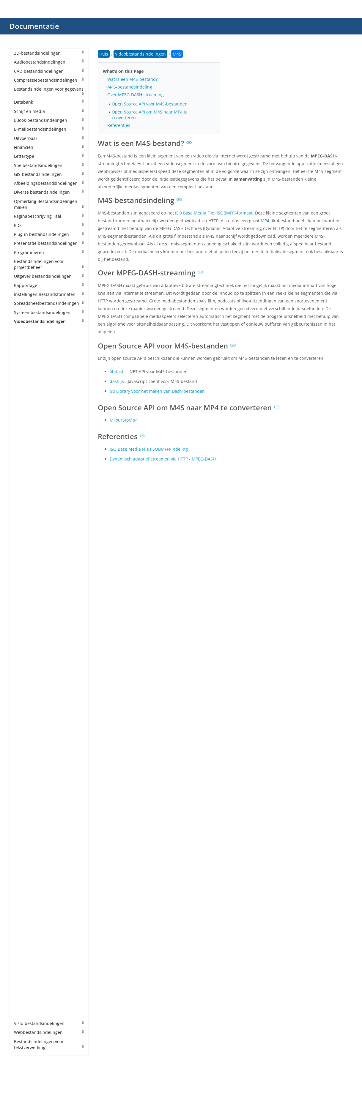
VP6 (23, 951)
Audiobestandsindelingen (49, 62)
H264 (25, 519)
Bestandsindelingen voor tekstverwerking (49, 1044)
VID (23, 933)
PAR (24, 771)
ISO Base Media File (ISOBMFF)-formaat (214, 213)
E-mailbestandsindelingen (49, 129)
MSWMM (29, 717)
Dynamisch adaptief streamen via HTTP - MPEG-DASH (163, 459)
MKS (24, 636)
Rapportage (49, 285)
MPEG (26, 690)
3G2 (24, 339)
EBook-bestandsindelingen (49, 120)
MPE (24, 681)
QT (23, 825)
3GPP (25, 357)
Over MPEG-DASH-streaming (135, 94)
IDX (23, 537)
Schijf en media (49, 111)
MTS (24, 726)
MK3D (26, 627)
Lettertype (49, 156)
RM (23, 834)
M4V (24, 609)
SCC (24, 870)
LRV (23, 573)
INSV (24, 555)
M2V (24, 591)
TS (22, 915)
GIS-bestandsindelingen (49, 174)
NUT (24, 753)
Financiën (49, 147)
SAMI (25, 861)
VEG (24, 924)
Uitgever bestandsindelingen (49, 276)
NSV (24, 744)
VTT (23, 978)
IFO (23, 546)
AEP (23, 366)
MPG (24, 699)
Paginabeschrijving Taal (49, 216)
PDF (49, 225)
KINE (24, 564)
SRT (23, 888)
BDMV (26, 420)
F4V (23, 492)
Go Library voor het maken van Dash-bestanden (157, 391)
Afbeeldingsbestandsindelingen (49, 183)
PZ (22, 816)
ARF (23, 384)
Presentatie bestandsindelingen (49, 243)
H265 (25, 528)
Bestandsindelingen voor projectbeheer (49, 264)
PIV (23, 789)
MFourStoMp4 (124, 420)
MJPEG (26, 618)
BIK (23, 429)
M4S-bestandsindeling (129, 87)
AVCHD (27, 402)
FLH (23, 501)
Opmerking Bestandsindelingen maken (49, 204)
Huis (103, 54)
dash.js (117, 381)
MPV (24, 708)
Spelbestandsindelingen (49, 165)
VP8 (23, 960)
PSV (23, 807)
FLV (23, 510)
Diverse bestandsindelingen (49, 192)
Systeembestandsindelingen (49, 312)
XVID (24, 1014)
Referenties (118, 125)
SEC (23, 879)
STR (23, 897)
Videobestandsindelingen (49, 321)
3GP (24, 348)
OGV (24, 762)
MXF (24, 735)
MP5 (24, 672)
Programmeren (49, 252)
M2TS (25, 582)
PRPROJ (27, 798)
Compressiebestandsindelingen (49, 80)
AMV (24, 375)
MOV (24, 654)
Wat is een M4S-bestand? (132, 79)
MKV (24, 645)
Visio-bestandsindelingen (49, 1023)
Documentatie (34, 26)
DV (22, 465)
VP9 (23, 969)
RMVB (26, 843)
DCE (24, 456)
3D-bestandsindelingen (49, 53)
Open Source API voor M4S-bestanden (150, 104)
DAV (24, 447)
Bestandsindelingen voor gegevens (49, 91)
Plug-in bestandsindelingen (49, 234)
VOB (24, 942)
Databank (49, 102)
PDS (24, 780)
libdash (117, 371)
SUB (24, 906)
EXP (23, 483)
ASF (23, 393)
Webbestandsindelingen (49, 1032)
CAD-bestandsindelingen (49, 71)
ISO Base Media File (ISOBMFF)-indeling (149, 449)
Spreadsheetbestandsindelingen (49, 303)
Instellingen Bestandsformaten (49, 294)
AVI (23, 411)
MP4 (24, 663)
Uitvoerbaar (49, 138)
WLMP (26, 996)
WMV (25, 1005)
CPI (23, 438)
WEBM (26, 987)
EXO (24, 474)
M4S (24, 600)
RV (22, 852)
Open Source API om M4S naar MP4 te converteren (150, 114)
